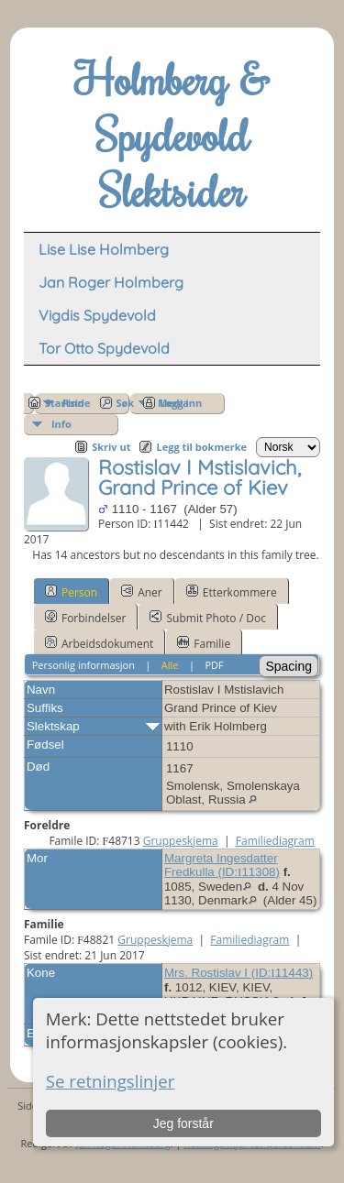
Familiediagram (275, 841)
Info (61, 424)
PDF (214, 665)
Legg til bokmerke (201, 447)
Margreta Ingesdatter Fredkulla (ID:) (222, 865)
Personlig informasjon (83, 665)
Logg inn (181, 403)
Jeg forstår (183, 1123)
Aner (141, 592)
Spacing (288, 666)
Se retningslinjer (110, 1080)
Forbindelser (86, 617)
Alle (170, 665)
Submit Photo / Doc (207, 617)
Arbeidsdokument (99, 643)
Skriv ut (111, 447)
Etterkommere (231, 592)
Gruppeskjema (180, 841)
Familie (203, 643)
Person (71, 592)
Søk (126, 403)
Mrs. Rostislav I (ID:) (238, 973)
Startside (68, 403)
